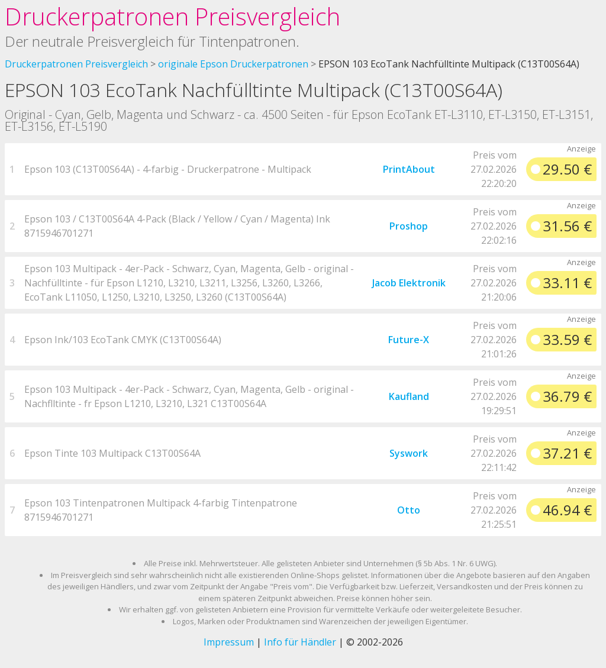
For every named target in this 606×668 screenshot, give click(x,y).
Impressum (229, 641)
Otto (408, 510)
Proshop (408, 226)
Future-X (408, 339)
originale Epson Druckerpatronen (233, 63)
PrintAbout (409, 169)
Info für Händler (300, 641)
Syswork (408, 453)
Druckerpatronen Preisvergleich (172, 16)
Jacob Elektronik (409, 282)
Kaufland (409, 396)
